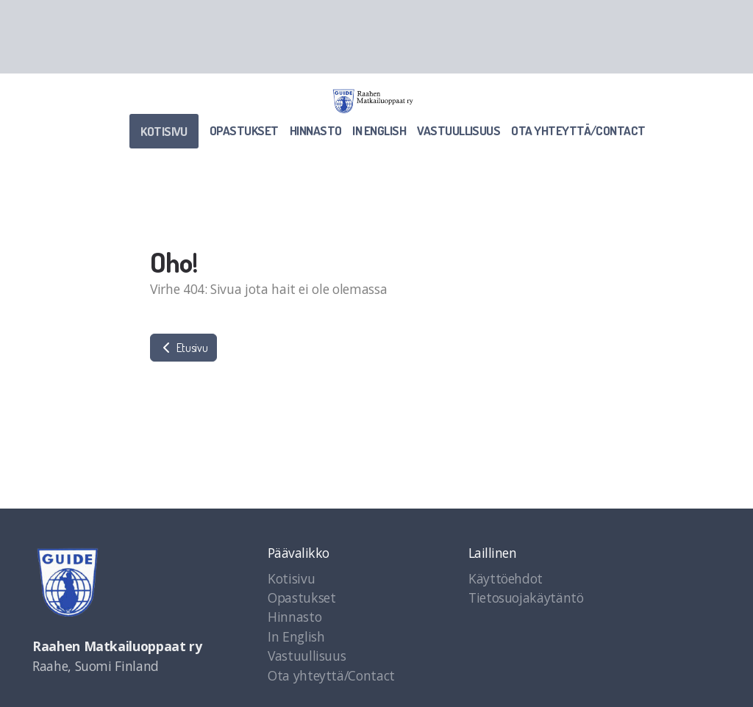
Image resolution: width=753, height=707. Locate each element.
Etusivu (183, 347)
